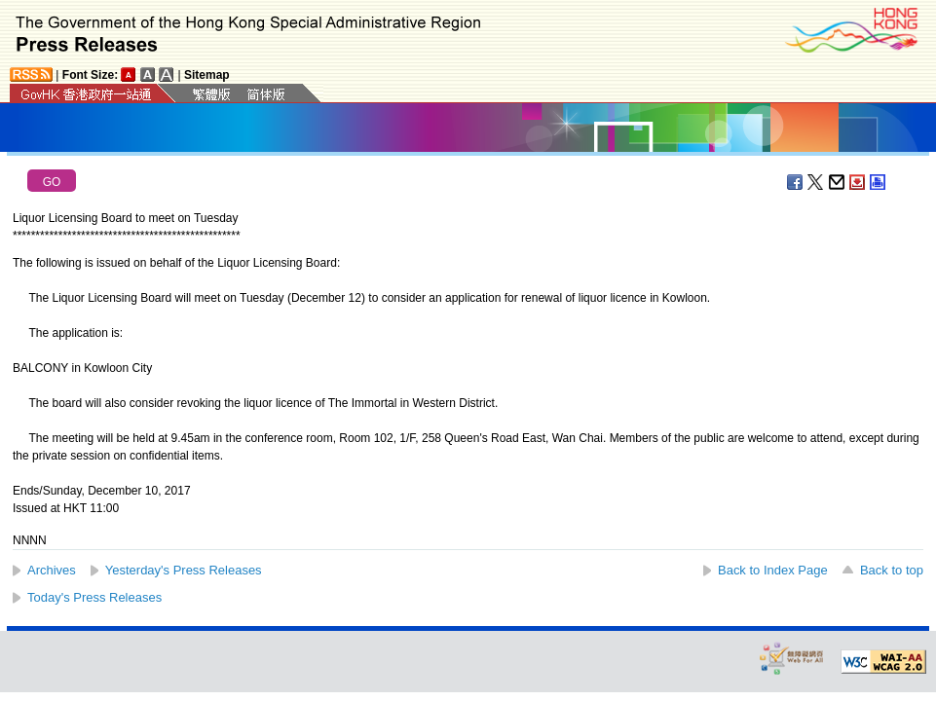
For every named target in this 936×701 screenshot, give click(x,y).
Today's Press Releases (94, 597)
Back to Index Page (773, 570)
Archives (51, 570)
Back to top (891, 570)
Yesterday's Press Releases (183, 570)
